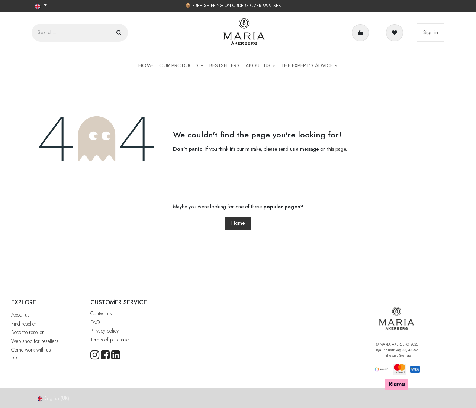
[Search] (119, 33)
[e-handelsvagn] (361, 33)
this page (336, 149)
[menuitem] (145, 65)
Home (238, 223)
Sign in (430, 32)
